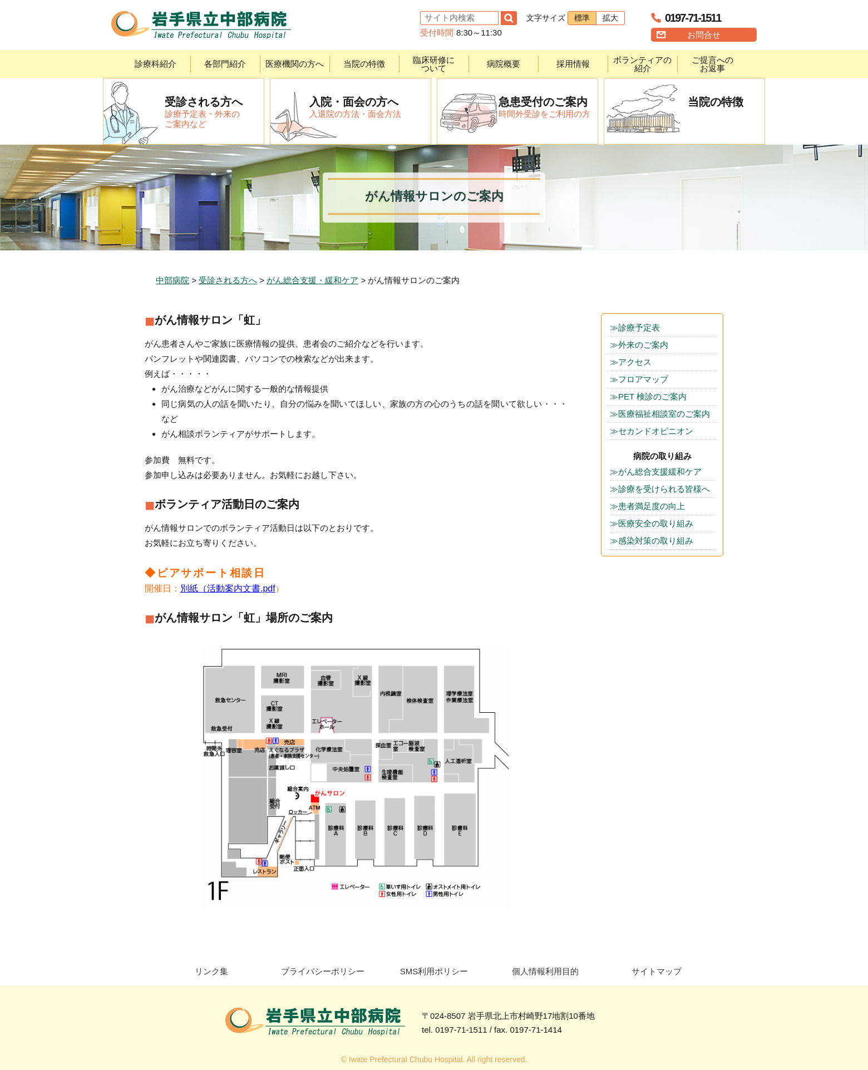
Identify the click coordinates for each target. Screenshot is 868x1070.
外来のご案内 (643, 344)
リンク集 (211, 971)
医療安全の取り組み (655, 523)
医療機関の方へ (294, 63)
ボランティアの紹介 (642, 64)
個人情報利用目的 (545, 971)
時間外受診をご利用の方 (548, 107)
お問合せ (704, 35)
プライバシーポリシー (322, 971)
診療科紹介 (155, 63)
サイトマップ (657, 971)
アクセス (635, 362)
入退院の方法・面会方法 (370, 107)
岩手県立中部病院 (201, 25)
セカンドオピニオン (655, 431)
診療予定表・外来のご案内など (214, 112)
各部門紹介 (225, 63)
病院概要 (503, 63)
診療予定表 (639, 327)
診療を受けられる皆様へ (664, 489)
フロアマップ (643, 379)
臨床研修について (434, 64)
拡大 (610, 17)
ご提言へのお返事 (712, 64)
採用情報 (573, 63)
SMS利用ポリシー (434, 971)
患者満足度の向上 (651, 506)
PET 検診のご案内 (652, 396)
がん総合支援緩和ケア (660, 471)
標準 (582, 17)
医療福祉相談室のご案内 (664, 413)
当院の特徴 (364, 63)
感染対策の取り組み (655, 540)
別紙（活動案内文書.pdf (227, 588)
